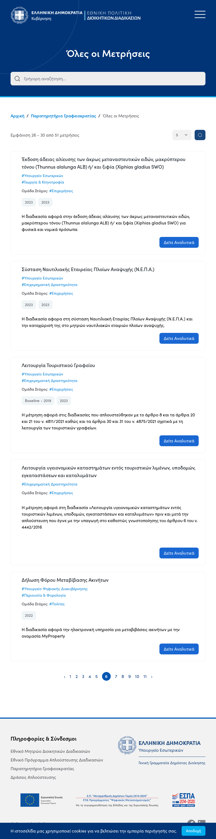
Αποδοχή (193, 830)
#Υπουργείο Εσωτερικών (42, 175)
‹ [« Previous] (64, 676)
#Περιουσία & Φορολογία (44, 595)
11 (145, 676)
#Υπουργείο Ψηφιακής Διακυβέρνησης (55, 588)
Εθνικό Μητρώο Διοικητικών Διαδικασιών (50, 751)
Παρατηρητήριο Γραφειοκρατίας (63, 115)
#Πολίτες (57, 604)
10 (137, 676)
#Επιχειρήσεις (61, 190)
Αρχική (17, 115)
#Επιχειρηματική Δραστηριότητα (49, 284)
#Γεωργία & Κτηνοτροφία (43, 182)
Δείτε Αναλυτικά (179, 242)
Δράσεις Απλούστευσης (33, 777)
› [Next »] (151, 676)
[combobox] (108, 78)
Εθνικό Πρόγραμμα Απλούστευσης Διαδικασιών (57, 760)
